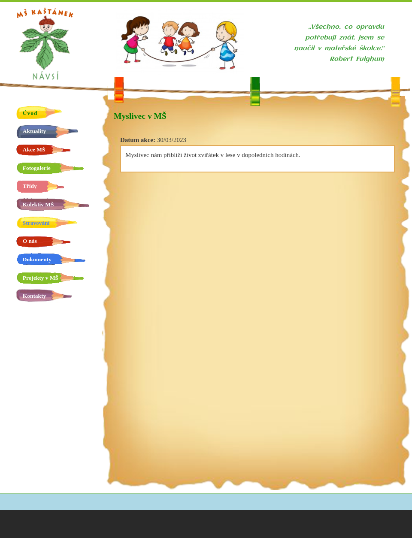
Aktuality (34, 131)
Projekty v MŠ (40, 278)
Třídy (30, 186)
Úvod (30, 113)
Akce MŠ (34, 149)
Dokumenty (37, 259)
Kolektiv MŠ (38, 204)
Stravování (36, 223)
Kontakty (34, 296)
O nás (30, 241)
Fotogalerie (37, 168)
